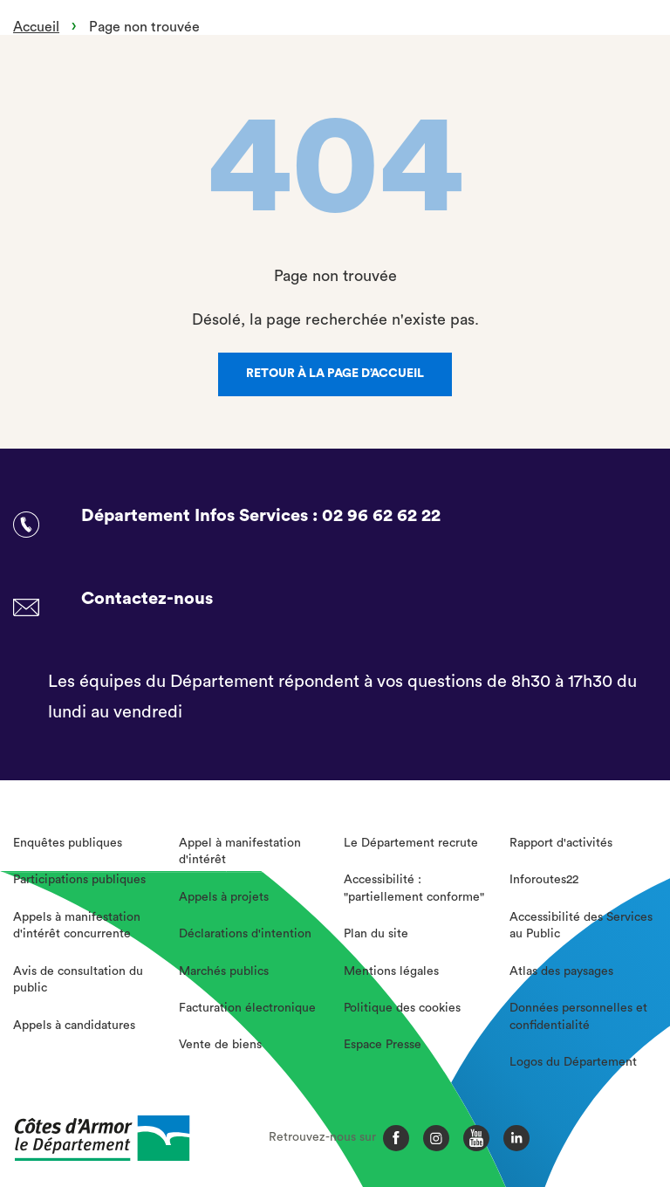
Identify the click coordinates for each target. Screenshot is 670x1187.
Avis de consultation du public (78, 980)
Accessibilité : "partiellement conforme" (414, 888)
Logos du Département (573, 1062)
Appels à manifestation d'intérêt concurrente (76, 926)
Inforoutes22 (543, 880)
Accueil (36, 27)
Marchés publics (224, 971)
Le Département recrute (411, 843)
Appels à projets (224, 897)
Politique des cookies (402, 1008)
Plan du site (376, 934)
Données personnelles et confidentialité (578, 1017)
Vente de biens (220, 1045)
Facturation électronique (247, 1008)
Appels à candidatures (74, 1025)
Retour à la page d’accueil (335, 373)
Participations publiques (79, 880)
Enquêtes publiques (67, 843)
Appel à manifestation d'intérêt (240, 852)
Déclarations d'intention (245, 934)
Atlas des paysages (561, 971)
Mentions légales (391, 971)
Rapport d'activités (560, 843)
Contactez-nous (147, 598)
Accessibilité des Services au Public (581, 926)
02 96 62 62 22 (381, 516)
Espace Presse (382, 1045)
